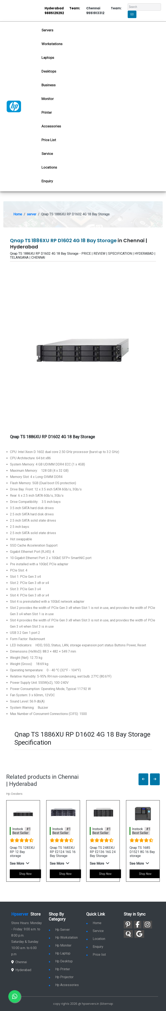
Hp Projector (61, 977)
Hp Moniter (60, 945)
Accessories (51, 126)
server (31, 214)
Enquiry (47, 181)
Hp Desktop (61, 961)
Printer (46, 112)
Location (95, 939)
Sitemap (107, 1004)
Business (48, 85)
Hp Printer (59, 969)
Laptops (47, 58)
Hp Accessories (64, 985)
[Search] (144, 7)
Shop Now (25, 874)
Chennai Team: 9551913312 (103, 10)
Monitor (47, 99)
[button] (143, 779)
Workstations (51, 44)
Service (47, 154)
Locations (49, 167)
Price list (96, 955)
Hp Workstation (63, 937)
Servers (47, 30)
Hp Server (59, 930)
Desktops (48, 71)
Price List (48, 140)
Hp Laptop (59, 953)
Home (17, 214)
